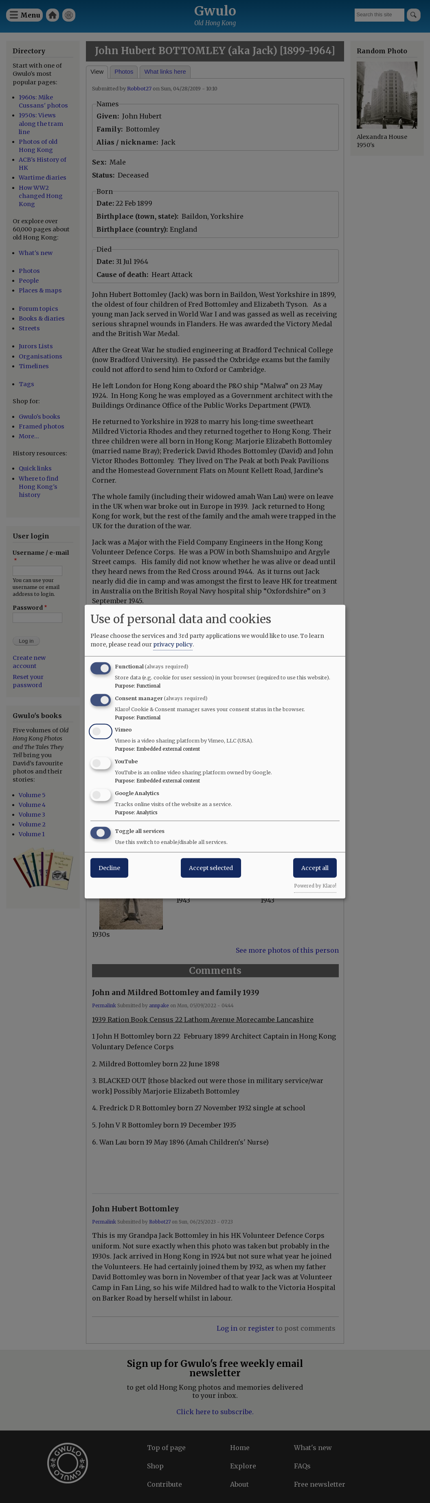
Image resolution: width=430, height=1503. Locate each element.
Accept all (315, 867)
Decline (109, 867)
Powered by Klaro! (315, 885)
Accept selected (211, 867)
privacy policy (173, 644)
